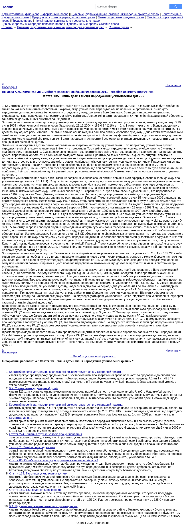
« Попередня (9, 85)
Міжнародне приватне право (44, 23)
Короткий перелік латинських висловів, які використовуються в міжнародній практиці (66, 371)
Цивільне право (12, 23)
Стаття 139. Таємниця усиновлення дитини (38, 473)
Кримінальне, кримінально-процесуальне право (67, 20)
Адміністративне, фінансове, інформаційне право (34, 14)
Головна (7, 27)
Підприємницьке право (81, 23)
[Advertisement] (93, 54)
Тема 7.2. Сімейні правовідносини (32, 447)
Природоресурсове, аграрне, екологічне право (63, 17)
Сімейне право (109, 23)
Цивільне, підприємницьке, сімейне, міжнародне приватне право (115, 14)
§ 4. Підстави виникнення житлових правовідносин (43, 506)
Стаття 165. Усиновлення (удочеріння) (35, 489)
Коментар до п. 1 (20, 417)
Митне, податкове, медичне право (121, 17)
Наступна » (173, 85)
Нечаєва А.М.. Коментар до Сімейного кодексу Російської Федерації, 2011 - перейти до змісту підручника (77, 91)
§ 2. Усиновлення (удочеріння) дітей (33, 388)
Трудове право (22, 20)
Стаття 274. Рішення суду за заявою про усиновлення (45, 434)
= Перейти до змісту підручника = (93, 356)
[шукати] (130, 6)
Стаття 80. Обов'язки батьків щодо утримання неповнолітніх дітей (53, 460)
